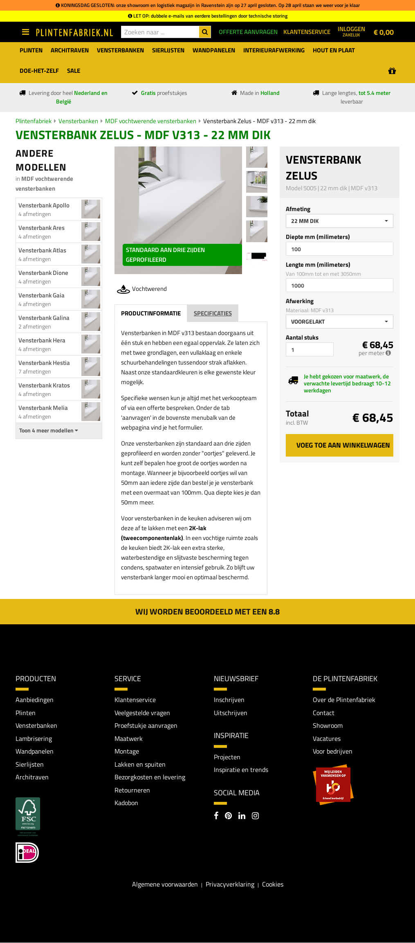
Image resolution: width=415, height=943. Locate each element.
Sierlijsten (30, 764)
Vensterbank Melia (43, 407)
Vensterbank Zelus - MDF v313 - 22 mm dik (259, 121)
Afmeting (298, 209)
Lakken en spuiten (140, 764)
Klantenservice (135, 699)
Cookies (272, 884)
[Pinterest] (228, 816)
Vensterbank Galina (44, 317)
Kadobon (126, 803)
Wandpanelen (35, 751)
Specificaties (213, 313)
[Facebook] (216, 816)
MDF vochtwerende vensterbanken (150, 121)
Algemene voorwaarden (165, 884)
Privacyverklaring (230, 884)
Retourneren (132, 790)
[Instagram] (255, 816)
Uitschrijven (230, 713)
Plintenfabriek (34, 121)
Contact (323, 713)
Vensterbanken (78, 121)
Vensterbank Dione (43, 272)
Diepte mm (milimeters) (318, 236)
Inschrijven (229, 699)
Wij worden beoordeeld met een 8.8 (207, 611)
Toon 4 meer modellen (48, 430)
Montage (126, 751)
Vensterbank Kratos (44, 385)
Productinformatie (151, 313)
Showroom (328, 726)
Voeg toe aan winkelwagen (343, 445)
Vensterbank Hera (41, 340)
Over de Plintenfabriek (344, 699)
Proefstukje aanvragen (145, 726)
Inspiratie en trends (241, 769)
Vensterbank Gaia (41, 295)
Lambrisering (34, 738)
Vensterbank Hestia (44, 362)
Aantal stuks (302, 337)
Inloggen (351, 31)
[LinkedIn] (241, 816)
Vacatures (327, 738)
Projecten (227, 757)
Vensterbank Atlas (42, 250)
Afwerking (300, 301)
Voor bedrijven (332, 751)
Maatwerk (128, 738)
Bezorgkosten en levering (149, 777)
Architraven (32, 777)
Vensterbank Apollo (44, 205)
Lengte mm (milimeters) (318, 264)
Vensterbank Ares (41, 227)
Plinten (26, 713)
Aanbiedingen (35, 699)
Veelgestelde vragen (142, 713)
